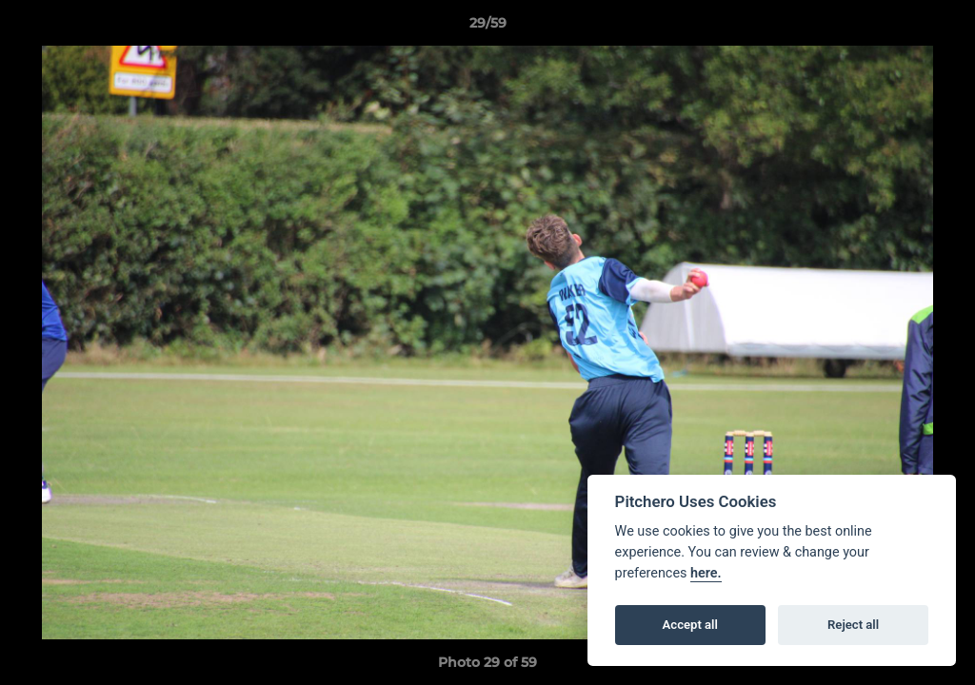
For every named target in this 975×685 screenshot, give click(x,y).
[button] (940, 27)
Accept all (690, 624)
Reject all (853, 624)
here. (706, 573)
